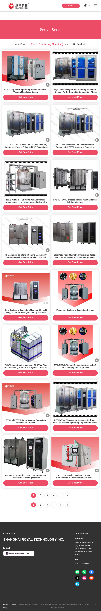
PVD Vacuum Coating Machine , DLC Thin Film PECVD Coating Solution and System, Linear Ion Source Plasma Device (26, 367)
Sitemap (14, 604)
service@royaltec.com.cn (18, 553)
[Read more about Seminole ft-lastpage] (67, 504)
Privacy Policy (5, 606)
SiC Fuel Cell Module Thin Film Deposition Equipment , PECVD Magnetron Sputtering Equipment (75, 147)
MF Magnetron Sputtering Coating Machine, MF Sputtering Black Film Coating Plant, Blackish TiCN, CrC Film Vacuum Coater (25, 257)
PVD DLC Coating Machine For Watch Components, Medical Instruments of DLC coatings (75, 477)
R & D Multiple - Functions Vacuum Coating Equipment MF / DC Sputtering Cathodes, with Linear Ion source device (26, 202)
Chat (70, 6)
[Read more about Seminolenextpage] (60, 504)
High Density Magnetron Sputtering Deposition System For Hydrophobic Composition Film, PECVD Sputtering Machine (75, 92)
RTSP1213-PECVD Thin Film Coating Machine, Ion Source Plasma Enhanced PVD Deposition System (26, 147)
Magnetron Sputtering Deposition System (75, 310)
